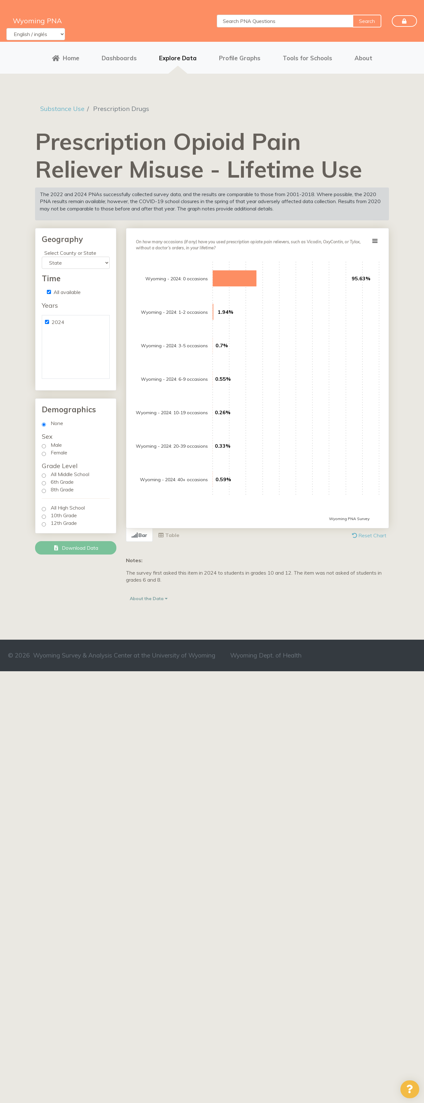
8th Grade (62, 489)
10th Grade (64, 515)
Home (65, 58)
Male (56, 445)
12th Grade (64, 523)
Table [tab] (168, 535)
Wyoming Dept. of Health (266, 655)
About (363, 58)
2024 (58, 322)
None (57, 423)
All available (67, 292)
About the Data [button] (149, 598)
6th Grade (62, 482)
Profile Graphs (239, 58)
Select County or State (70, 253)
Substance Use (62, 109)
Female (59, 452)
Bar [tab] (139, 535)
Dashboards (119, 58)
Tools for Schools (307, 58)
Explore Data (178, 58)
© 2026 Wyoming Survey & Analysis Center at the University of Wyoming (112, 655)
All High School (68, 507)
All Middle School (70, 474)
